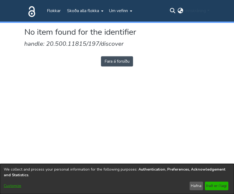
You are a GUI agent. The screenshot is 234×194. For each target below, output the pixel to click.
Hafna (196, 185)
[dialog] (117, 179)
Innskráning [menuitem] (195, 11)
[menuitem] (84, 11)
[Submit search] (172, 11)
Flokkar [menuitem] (54, 11)
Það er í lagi (216, 185)
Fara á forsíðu (117, 61)
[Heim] (30, 11)
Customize (12, 185)
